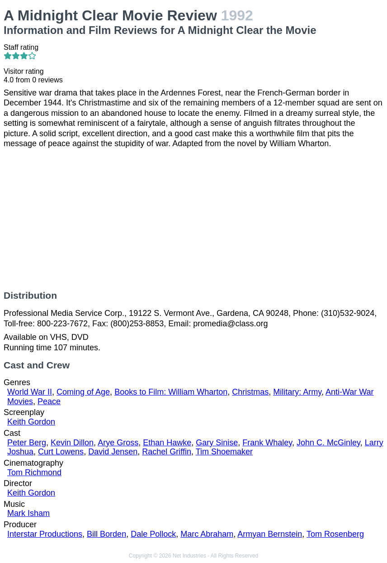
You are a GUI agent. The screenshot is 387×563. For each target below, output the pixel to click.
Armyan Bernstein (269, 534)
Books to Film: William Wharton (170, 391)
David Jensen (112, 451)
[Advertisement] (193, 219)
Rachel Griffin (166, 451)
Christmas (250, 391)
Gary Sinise (217, 442)
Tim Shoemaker (224, 451)
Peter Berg (26, 442)
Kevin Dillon (72, 442)
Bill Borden (106, 534)
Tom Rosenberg (335, 534)
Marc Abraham (206, 534)
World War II (29, 391)
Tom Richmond (34, 472)
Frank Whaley (267, 442)
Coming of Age (83, 391)
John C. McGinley (328, 442)
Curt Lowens (61, 451)
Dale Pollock (153, 534)
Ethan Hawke (167, 442)
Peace (49, 401)
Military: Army (297, 391)
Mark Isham (28, 513)
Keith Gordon (31, 421)
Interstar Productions (44, 534)
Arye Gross (118, 442)
